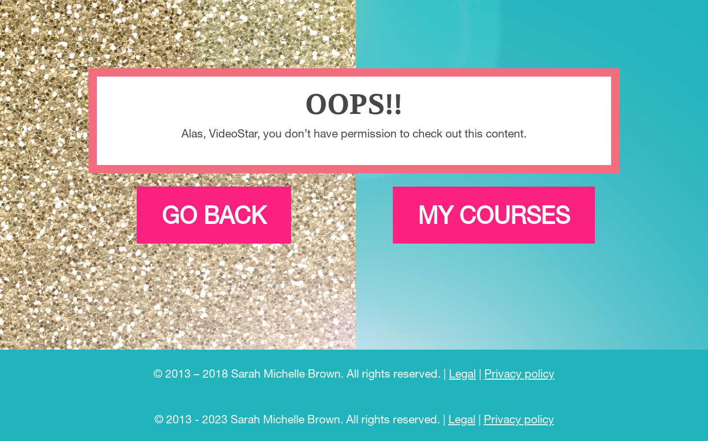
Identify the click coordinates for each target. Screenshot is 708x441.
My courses (494, 214)
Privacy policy (519, 373)
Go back (214, 214)
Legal (462, 373)
